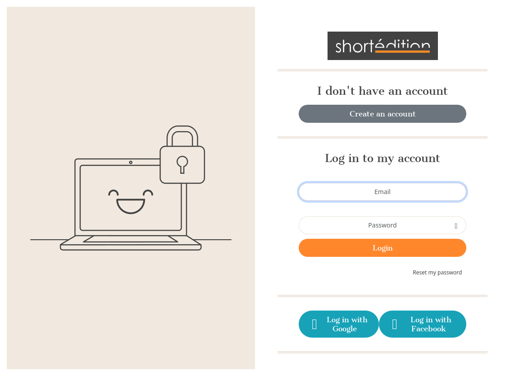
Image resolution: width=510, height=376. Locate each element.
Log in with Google (338, 324)
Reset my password (437, 272)
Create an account (383, 113)
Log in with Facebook (420, 324)
